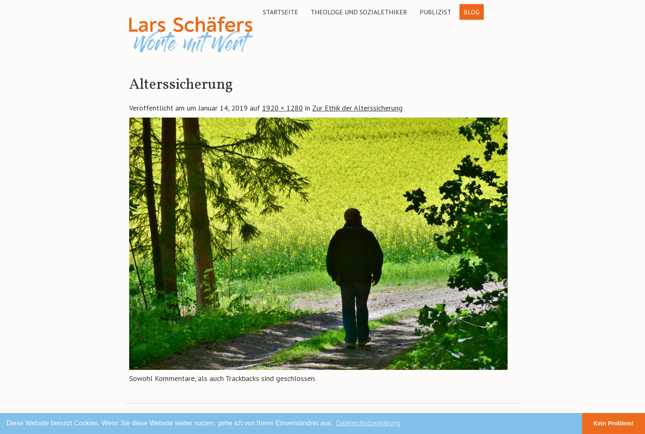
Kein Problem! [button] (614, 423)
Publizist (435, 12)
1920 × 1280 (282, 108)
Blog (472, 12)
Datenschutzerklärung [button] (368, 423)
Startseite (280, 12)
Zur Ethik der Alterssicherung (357, 108)
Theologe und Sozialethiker (359, 12)
